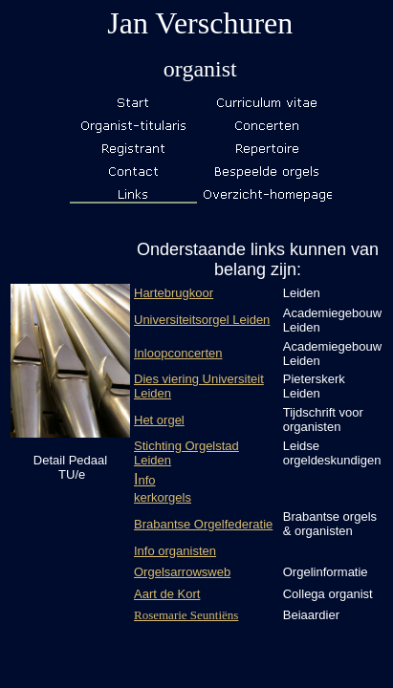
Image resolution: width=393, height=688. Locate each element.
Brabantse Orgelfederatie (203, 524)
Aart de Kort (167, 594)
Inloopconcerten (178, 353)
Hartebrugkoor (173, 293)
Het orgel (159, 420)
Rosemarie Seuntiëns (186, 615)
